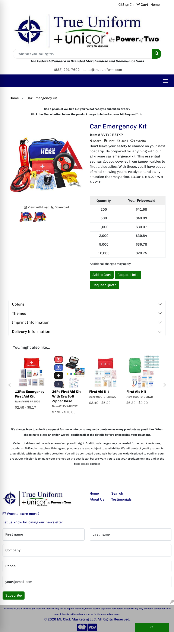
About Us (97, 499)
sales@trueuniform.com (102, 70)
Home (94, 493)
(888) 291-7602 (67, 70)
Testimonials (119, 499)
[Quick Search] (82, 54)
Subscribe (13, 595)
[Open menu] (165, 81)
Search (117, 493)
